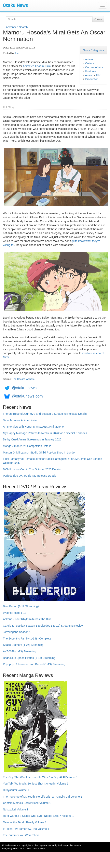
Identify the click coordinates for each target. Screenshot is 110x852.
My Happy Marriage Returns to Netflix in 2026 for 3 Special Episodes (45, 433)
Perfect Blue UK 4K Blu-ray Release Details (29, 475)
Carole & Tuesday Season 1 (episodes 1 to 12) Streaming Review (43, 625)
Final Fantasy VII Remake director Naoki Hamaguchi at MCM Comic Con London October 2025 (52, 460)
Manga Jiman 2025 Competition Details (27, 446)
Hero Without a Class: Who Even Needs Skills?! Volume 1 (38, 815)
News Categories (93, 50)
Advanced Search (17, 27)
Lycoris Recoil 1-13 (14, 612)
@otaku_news (24, 388)
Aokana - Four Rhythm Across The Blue (27, 619)
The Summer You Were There (21, 835)
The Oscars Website (23, 379)
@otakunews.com (27, 396)
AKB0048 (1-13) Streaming (19, 651)
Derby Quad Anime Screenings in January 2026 (32, 439)
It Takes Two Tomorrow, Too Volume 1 (26, 828)
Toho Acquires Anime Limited (20, 420)
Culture (89, 63)
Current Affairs (94, 67)
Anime (89, 59)
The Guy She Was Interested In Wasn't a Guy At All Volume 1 (40, 777)
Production (91, 79)
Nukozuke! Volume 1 (15, 809)
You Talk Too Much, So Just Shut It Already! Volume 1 (35, 783)
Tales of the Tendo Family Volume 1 (25, 822)
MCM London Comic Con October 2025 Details (32, 469)
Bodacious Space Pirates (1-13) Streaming (29, 657)
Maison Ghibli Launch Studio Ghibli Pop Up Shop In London (39, 452)
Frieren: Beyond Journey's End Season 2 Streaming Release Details (45, 413)
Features (90, 71)
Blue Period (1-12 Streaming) (21, 606)
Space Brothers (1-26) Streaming (23, 644)
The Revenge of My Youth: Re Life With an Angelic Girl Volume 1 (42, 796)
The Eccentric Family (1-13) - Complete (27, 638)
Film (98, 75)
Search (98, 19)
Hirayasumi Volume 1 (16, 790)
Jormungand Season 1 (17, 632)
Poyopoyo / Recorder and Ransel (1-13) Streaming (34, 664)
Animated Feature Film (37, 66)
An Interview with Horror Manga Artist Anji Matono (33, 426)
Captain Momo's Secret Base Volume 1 (27, 803)
